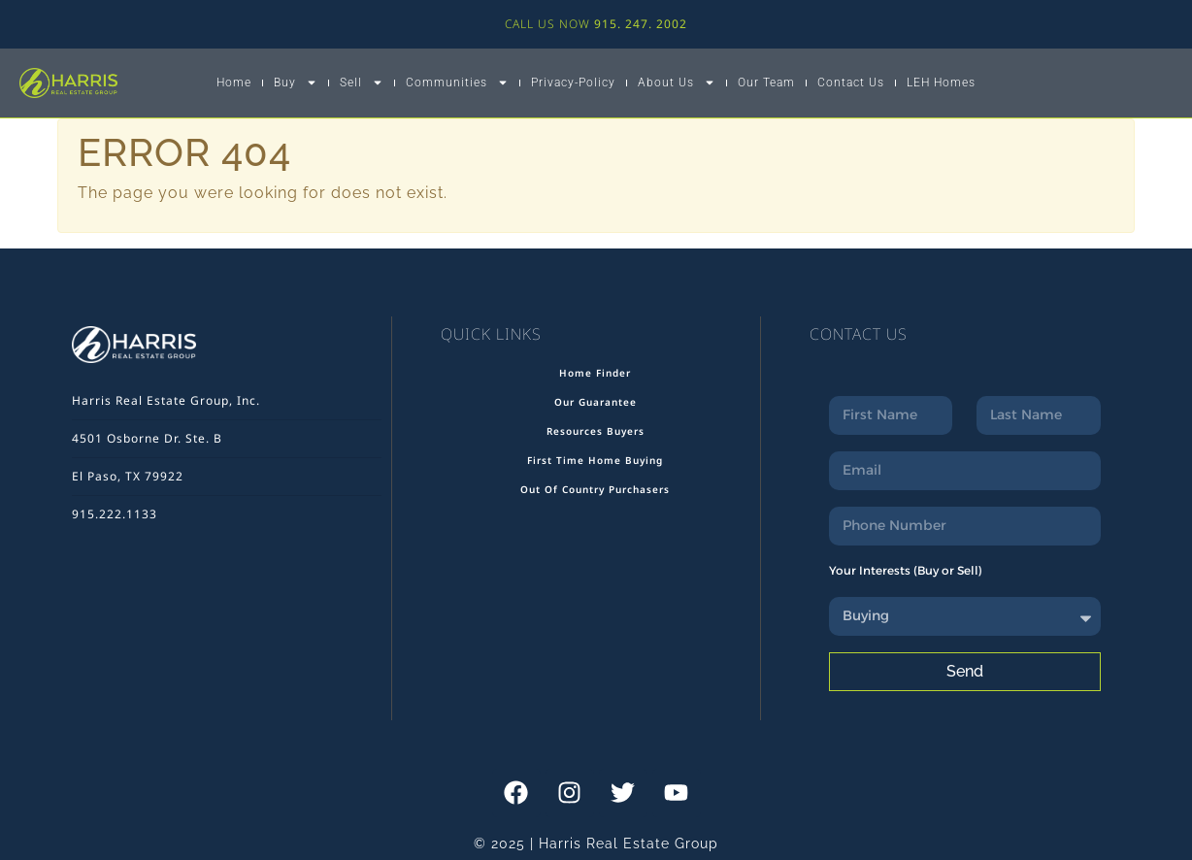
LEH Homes (941, 82)
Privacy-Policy (573, 82)
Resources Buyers (595, 431)
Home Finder (595, 373)
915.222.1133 (114, 514)
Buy (295, 82)
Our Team (766, 82)
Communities (457, 82)
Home (233, 82)
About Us (676, 82)
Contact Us (850, 82)
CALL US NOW (596, 24)
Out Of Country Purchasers (595, 489)
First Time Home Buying (595, 460)
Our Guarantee (595, 402)
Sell (361, 82)
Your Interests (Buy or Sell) (905, 570)
